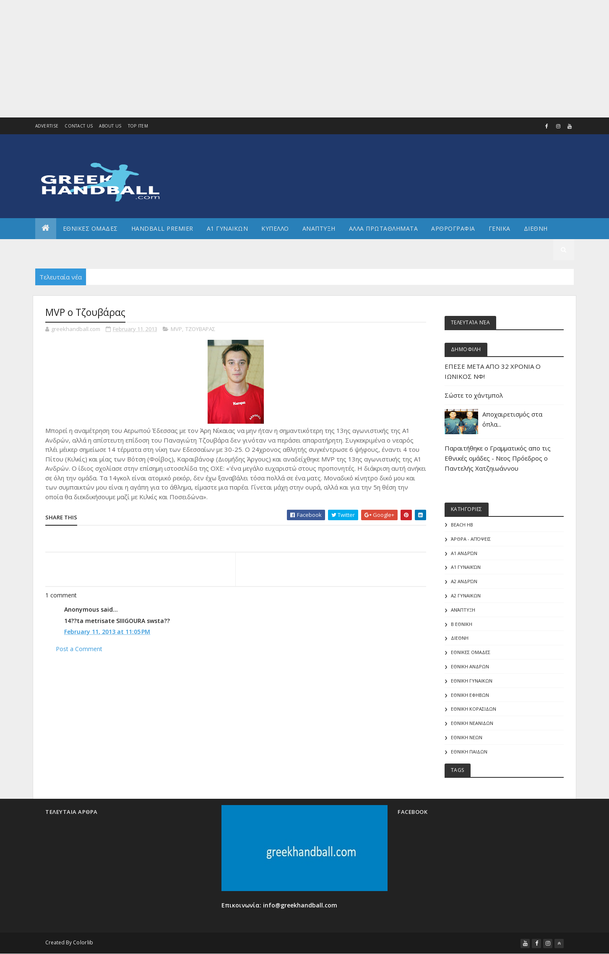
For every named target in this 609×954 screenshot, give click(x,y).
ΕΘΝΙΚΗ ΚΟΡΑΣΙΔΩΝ (473, 709)
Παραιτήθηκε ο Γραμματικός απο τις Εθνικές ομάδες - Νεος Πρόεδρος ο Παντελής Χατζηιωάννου (498, 458)
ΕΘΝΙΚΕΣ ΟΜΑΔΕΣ (90, 228)
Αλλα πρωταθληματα (383, 228)
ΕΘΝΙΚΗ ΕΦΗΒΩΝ (470, 695)
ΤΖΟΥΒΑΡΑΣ (200, 329)
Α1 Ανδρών (464, 553)
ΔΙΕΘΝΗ (459, 638)
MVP (176, 329)
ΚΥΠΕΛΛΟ (275, 228)
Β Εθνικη (461, 624)
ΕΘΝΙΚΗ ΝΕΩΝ (466, 737)
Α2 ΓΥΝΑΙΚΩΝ (466, 595)
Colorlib (83, 942)
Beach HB (462, 524)
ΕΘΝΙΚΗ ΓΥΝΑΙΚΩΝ (471, 681)
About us (110, 126)
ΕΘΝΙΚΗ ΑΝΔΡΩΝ (470, 666)
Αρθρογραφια (453, 228)
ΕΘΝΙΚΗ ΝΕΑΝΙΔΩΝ (472, 723)
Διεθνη (536, 228)
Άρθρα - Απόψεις (471, 539)
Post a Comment (79, 649)
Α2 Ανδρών (464, 581)
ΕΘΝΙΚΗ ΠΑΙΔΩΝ (469, 751)
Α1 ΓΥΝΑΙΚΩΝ (227, 228)
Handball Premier (162, 228)
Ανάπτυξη (463, 610)
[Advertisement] (251, 58)
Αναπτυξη (319, 228)
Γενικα (499, 228)
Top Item (138, 126)
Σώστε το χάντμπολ (474, 395)
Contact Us (79, 126)
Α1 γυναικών (466, 567)
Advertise (47, 126)
